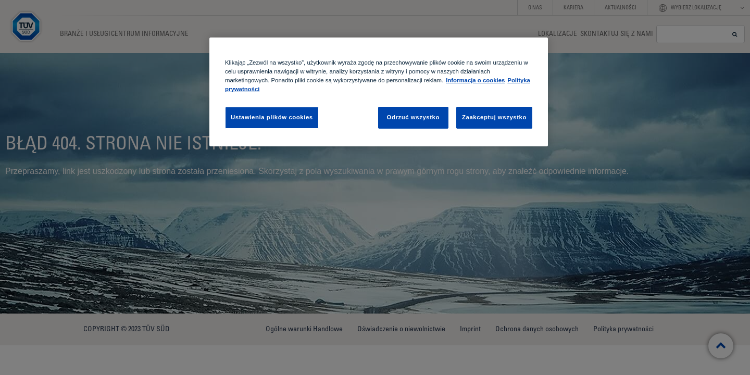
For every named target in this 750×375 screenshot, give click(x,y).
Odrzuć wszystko (413, 117)
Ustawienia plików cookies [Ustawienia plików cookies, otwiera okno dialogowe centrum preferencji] (272, 117)
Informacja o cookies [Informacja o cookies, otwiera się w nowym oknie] (475, 80)
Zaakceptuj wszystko (494, 117)
